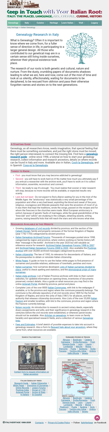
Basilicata (77, 340)
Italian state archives (26, 276)
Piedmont (64, 407)
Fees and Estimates (25, 324)
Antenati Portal (29, 284)
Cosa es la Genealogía (35, 165)
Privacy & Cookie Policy (59, 422)
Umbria (92, 351)
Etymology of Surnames (37, 385)
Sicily (92, 407)
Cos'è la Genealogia (82, 162)
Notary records (23, 307)
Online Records (22, 388)
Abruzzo (66, 340)
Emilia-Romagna (80, 342)
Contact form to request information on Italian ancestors (31, 373)
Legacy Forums (39, 388)
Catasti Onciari (23, 231)
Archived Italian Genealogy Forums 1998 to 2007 (70, 245)
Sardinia (83, 407)
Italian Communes (57, 287)
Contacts (39, 422)
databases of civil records (37, 228)
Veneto (85, 353)
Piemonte (63, 349)
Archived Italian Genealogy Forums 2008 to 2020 (44, 248)
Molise (88, 346)
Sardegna (83, 349)
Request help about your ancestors (68, 327)
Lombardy (68, 405)
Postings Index (22, 390)
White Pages (22, 260)
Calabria (88, 340)
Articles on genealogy (55, 315)
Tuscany (62, 409)
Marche (79, 346)
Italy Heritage (12, 27)
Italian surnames (24, 267)
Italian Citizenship (39, 383)
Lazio (80, 344)
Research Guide (21, 383)
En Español (37, 394)
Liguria (88, 344)
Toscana (62, 351)
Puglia (73, 349)
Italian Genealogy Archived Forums (33, 237)
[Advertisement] (54, 112)
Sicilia (93, 349)
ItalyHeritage (87, 422)
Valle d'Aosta (73, 353)
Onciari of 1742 (39, 390)
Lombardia (68, 346)
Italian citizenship (24, 254)
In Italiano (24, 394)
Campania (65, 342)
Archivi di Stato (38, 392)
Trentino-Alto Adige (77, 351)
